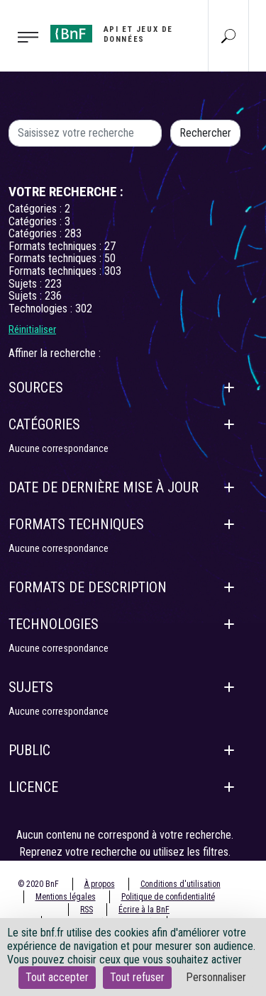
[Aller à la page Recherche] (228, 35)
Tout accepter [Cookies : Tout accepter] (57, 977)
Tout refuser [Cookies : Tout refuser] (137, 977)
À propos (99, 884)
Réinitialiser (32, 329)
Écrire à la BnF (144, 910)
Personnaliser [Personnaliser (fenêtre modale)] (216, 977)
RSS (86, 910)
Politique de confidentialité (168, 897)
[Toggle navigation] (21, 36)
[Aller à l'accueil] (114, 34)
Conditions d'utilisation (180, 884)
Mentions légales (65, 897)
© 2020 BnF (38, 884)
